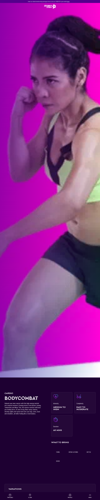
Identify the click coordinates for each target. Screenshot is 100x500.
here (68, 1)
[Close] (94, 1)
